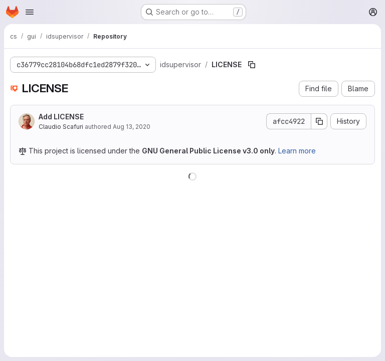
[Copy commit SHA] (319, 121)
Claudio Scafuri (61, 126)
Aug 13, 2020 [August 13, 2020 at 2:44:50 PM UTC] (131, 126)
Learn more (297, 150)
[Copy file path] (252, 65)
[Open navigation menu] (30, 12)
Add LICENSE (61, 116)
